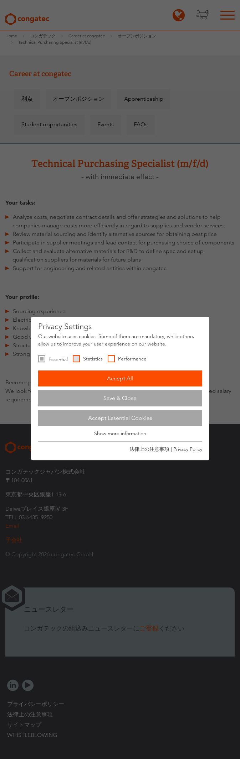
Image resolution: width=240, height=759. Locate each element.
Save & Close (120, 398)
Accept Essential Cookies (120, 418)
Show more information (120, 434)
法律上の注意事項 (149, 449)
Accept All (120, 378)
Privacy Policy (187, 449)
